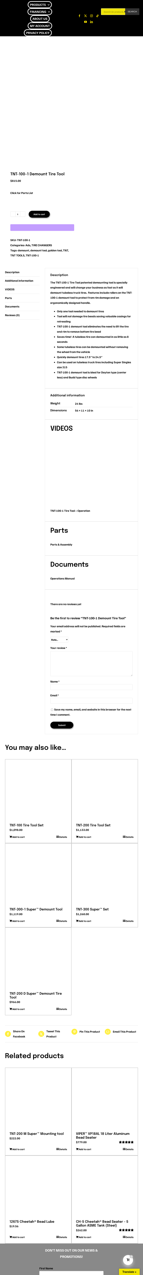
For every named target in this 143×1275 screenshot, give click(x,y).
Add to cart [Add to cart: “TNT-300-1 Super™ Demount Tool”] (18, 920)
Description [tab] (12, 272)
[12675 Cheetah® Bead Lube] (38, 1186)
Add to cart (39, 214)
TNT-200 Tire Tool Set (93, 825)
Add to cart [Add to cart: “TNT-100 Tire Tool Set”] (18, 836)
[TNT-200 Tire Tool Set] (105, 790)
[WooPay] (42, 227)
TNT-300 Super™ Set (92, 909)
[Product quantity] (17, 214)
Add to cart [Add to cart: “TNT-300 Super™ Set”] (85, 920)
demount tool (38, 250)
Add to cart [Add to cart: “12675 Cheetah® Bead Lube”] (18, 1237)
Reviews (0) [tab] (12, 315)
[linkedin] (91, 21)
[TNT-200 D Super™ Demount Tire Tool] (38, 958)
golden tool (55, 250)
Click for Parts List (21, 193)
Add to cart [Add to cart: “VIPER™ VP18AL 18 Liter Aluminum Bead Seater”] (85, 1149)
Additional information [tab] (19, 280)
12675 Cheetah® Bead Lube (32, 1222)
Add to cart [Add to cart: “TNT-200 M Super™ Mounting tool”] (18, 1149)
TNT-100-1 (32, 255)
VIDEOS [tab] (9, 289)
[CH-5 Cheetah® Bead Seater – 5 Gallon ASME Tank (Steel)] (105, 1186)
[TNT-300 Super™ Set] (105, 874)
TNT (65, 250)
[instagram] (91, 15)
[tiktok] (97, 15)
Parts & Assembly (61, 544)
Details (63, 836)
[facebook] (79, 15)
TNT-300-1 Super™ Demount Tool (36, 909)
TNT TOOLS (17, 255)
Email (54, 695)
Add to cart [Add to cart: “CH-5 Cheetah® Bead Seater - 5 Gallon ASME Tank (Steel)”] (85, 1237)
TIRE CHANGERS (42, 245)
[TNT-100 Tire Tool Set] (38, 790)
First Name (46, 1268)
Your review (58, 648)
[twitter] (85, 15)
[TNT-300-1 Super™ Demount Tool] (38, 874)
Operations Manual (62, 578)
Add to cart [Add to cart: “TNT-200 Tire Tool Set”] (85, 836)
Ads (28, 245)
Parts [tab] (8, 298)
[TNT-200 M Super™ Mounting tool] (38, 1099)
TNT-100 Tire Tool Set (27, 825)
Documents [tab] (12, 306)
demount (23, 250)
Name (55, 681)
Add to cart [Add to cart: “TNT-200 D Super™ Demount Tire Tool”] (18, 1008)
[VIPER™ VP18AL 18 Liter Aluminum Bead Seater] (105, 1099)
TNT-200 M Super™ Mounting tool (37, 1134)
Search (132, 11)
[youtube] (85, 21)
